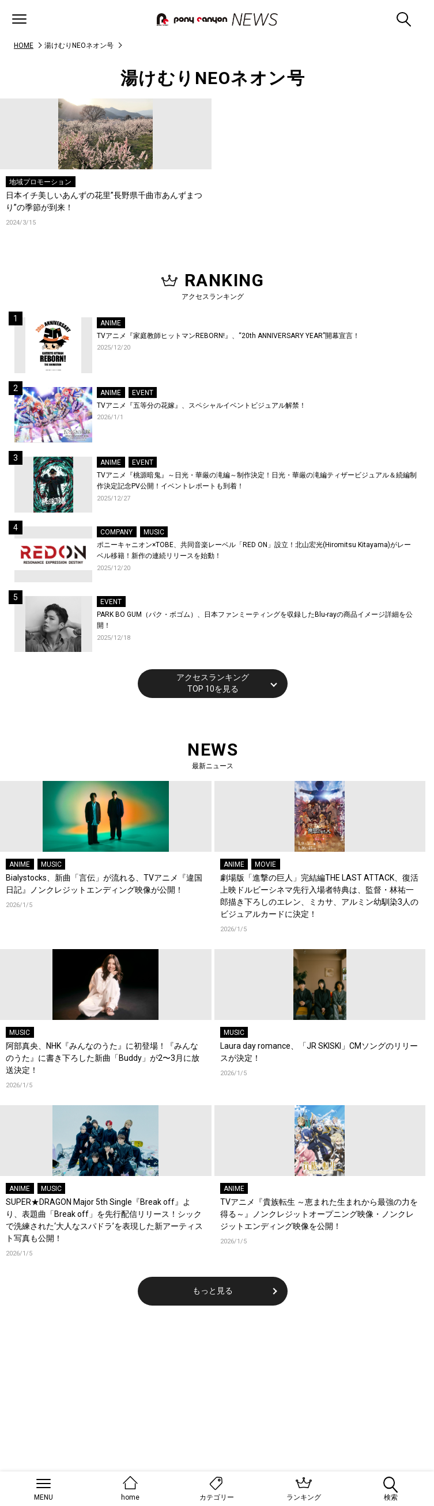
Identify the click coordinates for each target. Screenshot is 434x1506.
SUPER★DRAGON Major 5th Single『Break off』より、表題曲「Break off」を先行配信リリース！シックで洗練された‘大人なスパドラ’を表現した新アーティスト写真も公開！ (104, 1220)
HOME (23, 45)
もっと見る (213, 1290)
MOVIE (265, 864)
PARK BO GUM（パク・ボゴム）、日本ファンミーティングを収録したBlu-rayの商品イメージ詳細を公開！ (255, 620)
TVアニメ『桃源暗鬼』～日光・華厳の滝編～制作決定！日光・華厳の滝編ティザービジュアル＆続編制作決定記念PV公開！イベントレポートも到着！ (257, 481)
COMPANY (116, 532)
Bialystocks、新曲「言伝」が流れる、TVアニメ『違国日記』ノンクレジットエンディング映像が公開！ (104, 883)
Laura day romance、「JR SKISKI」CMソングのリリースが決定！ (319, 1052)
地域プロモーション (40, 182)
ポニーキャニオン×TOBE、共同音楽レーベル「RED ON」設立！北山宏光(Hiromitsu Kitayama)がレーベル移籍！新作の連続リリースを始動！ (254, 550)
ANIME (110, 323)
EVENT (142, 393)
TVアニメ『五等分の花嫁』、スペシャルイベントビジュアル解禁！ (201, 405)
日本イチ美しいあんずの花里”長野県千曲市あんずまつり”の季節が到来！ (104, 201)
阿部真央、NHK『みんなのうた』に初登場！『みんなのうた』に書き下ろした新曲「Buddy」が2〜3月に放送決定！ (102, 1058)
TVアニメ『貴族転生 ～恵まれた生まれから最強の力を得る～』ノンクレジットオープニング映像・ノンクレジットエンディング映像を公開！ (319, 1214)
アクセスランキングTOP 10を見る (212, 683)
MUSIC (154, 532)
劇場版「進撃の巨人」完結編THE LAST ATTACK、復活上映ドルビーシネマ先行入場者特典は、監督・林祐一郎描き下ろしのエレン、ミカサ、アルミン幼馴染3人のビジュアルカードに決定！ (319, 896)
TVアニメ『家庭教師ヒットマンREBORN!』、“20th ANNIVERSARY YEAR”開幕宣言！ (228, 336)
